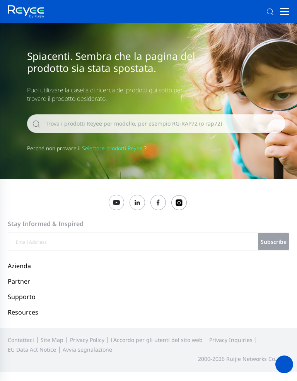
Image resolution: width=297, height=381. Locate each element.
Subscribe (274, 241)
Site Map (52, 340)
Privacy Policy (87, 340)
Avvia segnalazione (87, 349)
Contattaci (21, 340)
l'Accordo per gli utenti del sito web (157, 340)
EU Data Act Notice (32, 349)
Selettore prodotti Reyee (112, 148)
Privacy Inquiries (231, 340)
